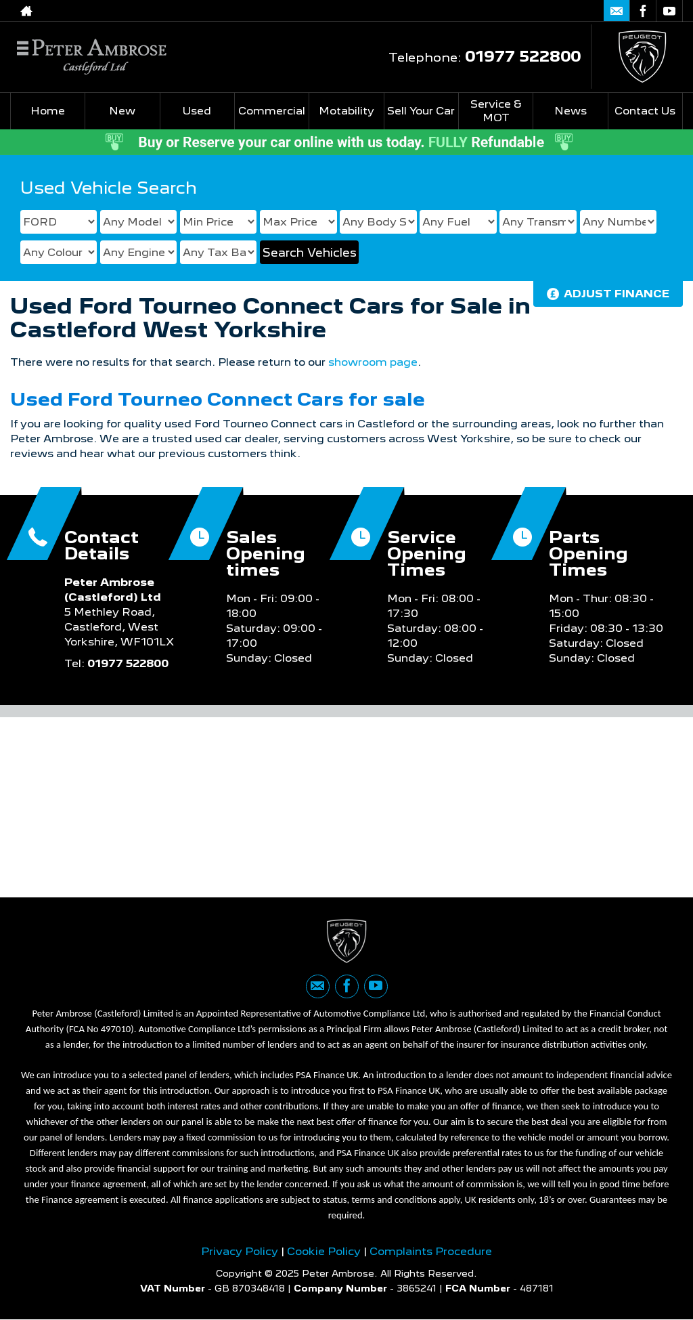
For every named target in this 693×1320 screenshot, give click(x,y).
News (570, 110)
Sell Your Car (421, 110)
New (122, 110)
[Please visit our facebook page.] (642, 11)
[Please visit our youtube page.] (669, 11)
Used (197, 110)
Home (47, 110)
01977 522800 (523, 56)
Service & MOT (496, 111)
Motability (346, 110)
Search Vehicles (309, 252)
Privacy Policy (239, 1251)
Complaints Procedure (431, 1251)
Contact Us (644, 110)
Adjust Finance (616, 293)
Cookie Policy (324, 1251)
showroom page (373, 362)
